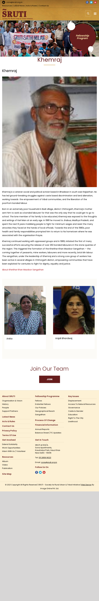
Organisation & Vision (12, 400)
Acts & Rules (31, 5)
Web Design (86, 484)
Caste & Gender (75, 411)
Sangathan (40, 414)
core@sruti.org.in (14, 2)
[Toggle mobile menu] (95, 13)
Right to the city (75, 418)
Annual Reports (42, 429)
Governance (74, 407)
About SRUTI (8, 396)
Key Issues (73, 396)
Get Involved (9, 440)
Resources (7, 5)
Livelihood (73, 421)
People (5, 407)
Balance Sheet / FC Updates (48, 433)
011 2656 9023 (45, 457)
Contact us (8, 426)
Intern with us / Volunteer (14, 451)
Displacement (74, 400)
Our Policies (40, 407)
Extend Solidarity (9, 444)
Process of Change (45, 420)
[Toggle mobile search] (88, 15)
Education (73, 414)
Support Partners (10, 411)
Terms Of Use (9, 435)
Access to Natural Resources (82, 404)
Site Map (7, 474)
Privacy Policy (9, 430)
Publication (7, 468)
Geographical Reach (45, 411)
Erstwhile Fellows (43, 404)
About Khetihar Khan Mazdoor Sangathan (23, 269)
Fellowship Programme (47, 396)
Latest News (19, 5)
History (5, 404)
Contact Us (44, 5)
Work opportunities (11, 448)
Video (5, 465)
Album (5, 461)
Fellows (38, 400)
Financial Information (46, 425)
